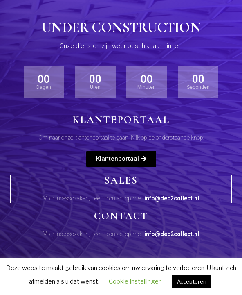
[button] (121, 159)
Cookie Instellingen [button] (135, 281)
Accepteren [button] (191, 281)
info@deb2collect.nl (171, 198)
